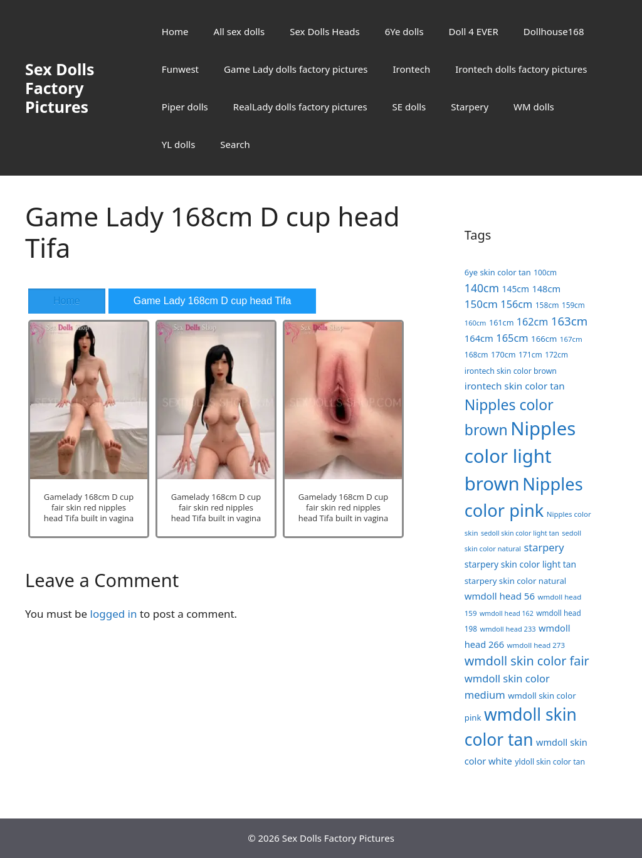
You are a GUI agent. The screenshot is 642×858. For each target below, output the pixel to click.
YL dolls (178, 144)
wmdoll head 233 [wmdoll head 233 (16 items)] (507, 628)
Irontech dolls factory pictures (521, 69)
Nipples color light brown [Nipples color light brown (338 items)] (520, 456)
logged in (113, 613)
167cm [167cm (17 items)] (571, 339)
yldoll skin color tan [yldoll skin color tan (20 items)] (550, 761)
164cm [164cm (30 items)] (479, 338)
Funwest (180, 69)
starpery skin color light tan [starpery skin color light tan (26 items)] (520, 564)
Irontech (411, 69)
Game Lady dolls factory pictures (295, 69)
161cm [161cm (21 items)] (501, 322)
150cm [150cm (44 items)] (481, 304)
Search (235, 144)
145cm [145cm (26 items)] (515, 289)
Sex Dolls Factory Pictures (60, 87)
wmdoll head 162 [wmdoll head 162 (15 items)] (507, 613)
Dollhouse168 (554, 31)
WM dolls (533, 106)
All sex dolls (239, 31)
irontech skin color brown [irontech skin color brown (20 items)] (511, 371)
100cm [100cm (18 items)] (545, 272)
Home (175, 31)
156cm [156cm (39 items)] (516, 304)
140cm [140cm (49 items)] (482, 287)
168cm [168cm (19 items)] (476, 354)
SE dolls (409, 106)
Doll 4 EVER (473, 31)
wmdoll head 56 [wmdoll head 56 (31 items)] (500, 596)
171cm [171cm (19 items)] (530, 354)
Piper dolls (185, 106)
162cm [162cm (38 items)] (533, 322)
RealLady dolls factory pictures (300, 106)
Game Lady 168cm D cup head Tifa (213, 300)
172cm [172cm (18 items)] (556, 354)
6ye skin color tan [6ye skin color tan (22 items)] (498, 272)
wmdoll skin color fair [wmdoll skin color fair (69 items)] (527, 660)
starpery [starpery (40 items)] (544, 547)
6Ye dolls (404, 31)
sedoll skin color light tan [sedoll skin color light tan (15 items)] (520, 533)
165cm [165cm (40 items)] (512, 338)
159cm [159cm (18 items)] (573, 305)
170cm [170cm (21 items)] (503, 354)
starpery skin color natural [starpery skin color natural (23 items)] (515, 580)
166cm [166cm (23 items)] (544, 338)
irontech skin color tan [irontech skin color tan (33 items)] (515, 385)
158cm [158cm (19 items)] (547, 305)
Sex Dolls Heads (324, 31)
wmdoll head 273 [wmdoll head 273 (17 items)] (536, 645)
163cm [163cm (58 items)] (569, 321)
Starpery (469, 106)
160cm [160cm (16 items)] (476, 322)
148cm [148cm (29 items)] (546, 288)
